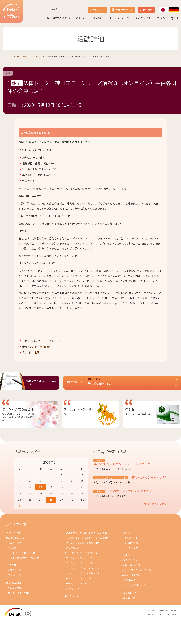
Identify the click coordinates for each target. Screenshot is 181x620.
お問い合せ (146, 9)
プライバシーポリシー (155, 614)
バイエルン (99, 460)
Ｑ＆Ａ (175, 18)
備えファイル (143, 18)
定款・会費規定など (134, 585)
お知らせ (81, 18)
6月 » (84, 506)
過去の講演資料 (132, 575)
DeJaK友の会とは (58, 18)
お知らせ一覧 (14, 570)
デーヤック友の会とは (17, 409)
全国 (7, 73)
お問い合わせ (130, 560)
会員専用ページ (124, 9)
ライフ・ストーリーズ (135, 537)
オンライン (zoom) (38, 56)
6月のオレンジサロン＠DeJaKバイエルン (135, 491)
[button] (132, 382)
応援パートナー (74, 588)
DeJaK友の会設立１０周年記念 (23, 558)
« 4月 (17, 506)
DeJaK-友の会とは (16, 537)
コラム (161, 18)
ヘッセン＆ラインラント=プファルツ (110, 477)
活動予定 (24, 56)
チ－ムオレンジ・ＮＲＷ (78, 578)
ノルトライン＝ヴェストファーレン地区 (86, 532)
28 (50, 499)
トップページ (13, 532)
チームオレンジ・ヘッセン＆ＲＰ (83, 568)
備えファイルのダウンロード (40, 382)
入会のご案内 (97, 9)
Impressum (171, 614)
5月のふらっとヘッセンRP (148, 477)
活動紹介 (12, 547)
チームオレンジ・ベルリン (79, 558)
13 (40, 487)
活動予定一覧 (14, 575)
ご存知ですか (131, 547)
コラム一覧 (128, 597)
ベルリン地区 (14, 587)
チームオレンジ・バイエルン (80, 563)
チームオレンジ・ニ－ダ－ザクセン (84, 573)
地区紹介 (98, 18)
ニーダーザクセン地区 (19, 593)
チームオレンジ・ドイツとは (80, 553)
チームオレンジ (119, 18)
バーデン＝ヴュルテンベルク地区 (83, 542)
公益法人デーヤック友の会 (11, 11)
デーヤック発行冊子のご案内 (22, 552)
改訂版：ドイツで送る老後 (137, 411)
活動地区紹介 (13, 582)
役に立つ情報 (131, 542)
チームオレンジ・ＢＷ (77, 583)
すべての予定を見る (155, 504)
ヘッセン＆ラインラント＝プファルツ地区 (87, 537)
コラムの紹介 (130, 593)
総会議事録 (130, 580)
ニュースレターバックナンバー (140, 570)
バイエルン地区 (74, 548)
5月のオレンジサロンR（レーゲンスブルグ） (123, 464)
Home (16, 56)
